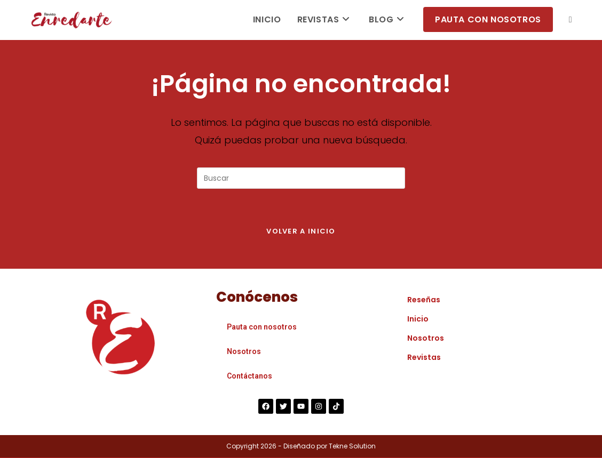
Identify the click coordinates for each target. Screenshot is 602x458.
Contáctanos (249, 376)
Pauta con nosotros (262, 327)
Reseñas (423, 300)
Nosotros (244, 352)
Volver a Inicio (301, 232)
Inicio (418, 319)
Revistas (424, 357)
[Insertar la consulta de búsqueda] (301, 178)
